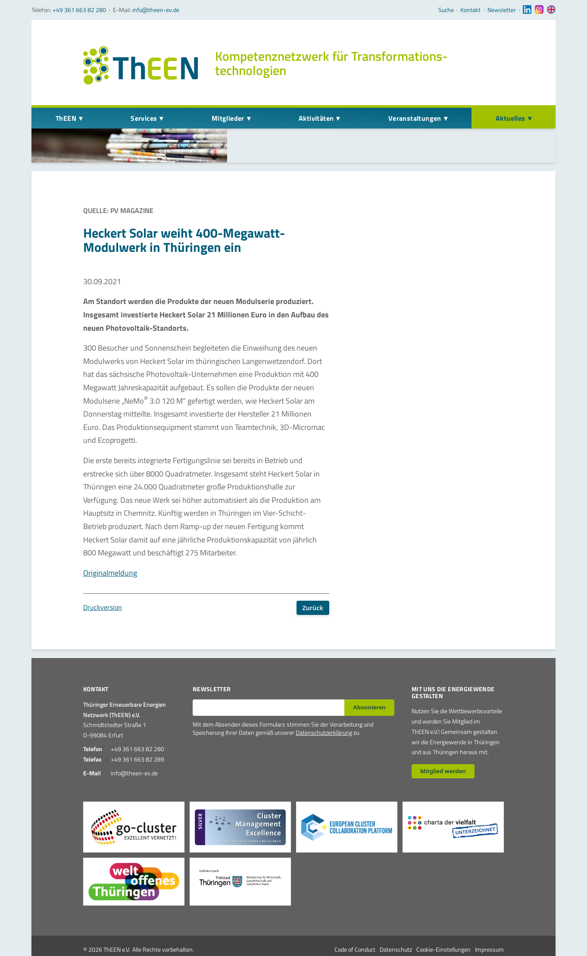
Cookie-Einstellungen (443, 928)
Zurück (312, 587)
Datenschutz (396, 928)
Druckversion (102, 586)
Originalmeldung (110, 552)
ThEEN (66, 118)
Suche (446, 10)
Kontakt (470, 10)
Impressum (489, 928)
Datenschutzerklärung (324, 711)
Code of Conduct (354, 928)
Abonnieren (369, 686)
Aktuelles (510, 118)
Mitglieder (228, 118)
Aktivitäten (316, 118)
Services (144, 118)
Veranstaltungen (414, 118)
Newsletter (501, 10)
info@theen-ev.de (155, 9)
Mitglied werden (443, 750)
